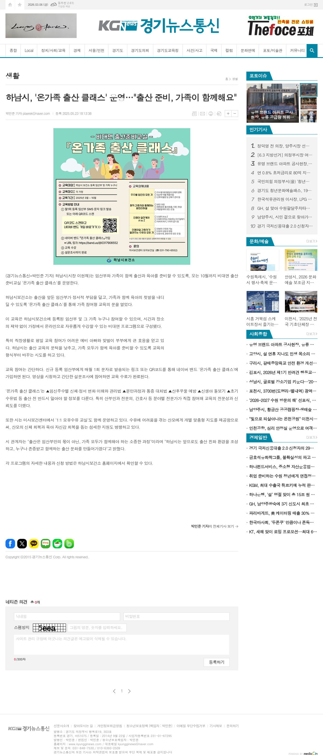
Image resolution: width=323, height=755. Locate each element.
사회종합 (258, 334)
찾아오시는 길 (83, 726)
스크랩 (219, 113)
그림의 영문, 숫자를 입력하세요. (96, 627)
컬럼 (228, 50)
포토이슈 (258, 75)
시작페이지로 (10, 5)
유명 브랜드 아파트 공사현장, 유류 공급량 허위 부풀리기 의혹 (285, 163)
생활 (235, 79)
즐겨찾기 (19, 5)
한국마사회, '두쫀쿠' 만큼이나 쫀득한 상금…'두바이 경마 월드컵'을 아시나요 (283, 522)
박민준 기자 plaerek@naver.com (27, 113)
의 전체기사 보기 (212, 526)
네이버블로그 (45, 543)
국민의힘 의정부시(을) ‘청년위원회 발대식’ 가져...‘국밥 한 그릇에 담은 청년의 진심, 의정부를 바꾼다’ (285, 181)
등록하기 (216, 662)
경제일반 (258, 437)
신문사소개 (61, 726)
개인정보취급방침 (109, 726)
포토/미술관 (272, 50)
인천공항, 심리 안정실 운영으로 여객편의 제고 (283, 428)
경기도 (117, 50)
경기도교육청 (168, 50)
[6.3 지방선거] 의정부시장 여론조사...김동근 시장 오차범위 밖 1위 (285, 155)
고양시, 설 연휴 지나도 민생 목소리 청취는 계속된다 (283, 354)
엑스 (22, 543)
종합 (13, 50)
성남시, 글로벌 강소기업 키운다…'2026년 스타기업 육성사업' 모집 (283, 381)
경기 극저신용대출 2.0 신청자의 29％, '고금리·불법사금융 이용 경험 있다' (285, 226)
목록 (194, 113)
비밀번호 (132, 616)
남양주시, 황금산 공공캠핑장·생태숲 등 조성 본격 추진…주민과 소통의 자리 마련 (283, 409)
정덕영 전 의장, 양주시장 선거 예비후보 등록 (285, 146)
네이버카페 (57, 543)
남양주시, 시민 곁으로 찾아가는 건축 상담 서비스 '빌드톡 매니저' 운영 (285, 217)
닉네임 (21, 616)
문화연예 (248, 50)
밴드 (69, 543)
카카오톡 (34, 543)
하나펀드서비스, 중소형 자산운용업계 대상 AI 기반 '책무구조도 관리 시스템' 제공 (283, 466)
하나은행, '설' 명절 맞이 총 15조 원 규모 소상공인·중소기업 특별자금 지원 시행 (283, 494)
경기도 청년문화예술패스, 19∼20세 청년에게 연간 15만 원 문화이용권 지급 (285, 190)
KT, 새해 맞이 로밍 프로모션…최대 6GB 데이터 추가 (283, 531)
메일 (202, 113)
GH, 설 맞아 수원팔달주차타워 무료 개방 (285, 208)
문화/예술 (259, 241)
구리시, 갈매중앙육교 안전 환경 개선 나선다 (283, 363)
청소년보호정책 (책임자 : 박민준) (149, 726)
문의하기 (232, 726)
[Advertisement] (204, 328)
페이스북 (10, 543)
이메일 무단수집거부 (191, 726)
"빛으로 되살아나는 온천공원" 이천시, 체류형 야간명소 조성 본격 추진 (283, 419)
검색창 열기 (312, 50)
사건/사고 (195, 50)
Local (29, 50)
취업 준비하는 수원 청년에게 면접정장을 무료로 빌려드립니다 (283, 476)
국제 (213, 50)
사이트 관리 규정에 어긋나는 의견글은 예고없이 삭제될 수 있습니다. (71, 639)
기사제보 (216, 726)
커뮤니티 (297, 50)
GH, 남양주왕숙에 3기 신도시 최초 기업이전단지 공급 (283, 504)
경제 (76, 50)
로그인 (308, 4)
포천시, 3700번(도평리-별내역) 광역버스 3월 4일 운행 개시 (283, 391)
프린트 (211, 113)
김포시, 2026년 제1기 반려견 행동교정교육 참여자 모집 (283, 372)
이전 (114, 691)
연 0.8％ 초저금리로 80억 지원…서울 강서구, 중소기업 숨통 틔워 (285, 172)
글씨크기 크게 (228, 113)
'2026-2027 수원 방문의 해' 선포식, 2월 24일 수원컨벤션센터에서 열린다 (283, 400)
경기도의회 (140, 50)
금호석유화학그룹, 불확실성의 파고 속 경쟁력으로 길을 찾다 (283, 457)
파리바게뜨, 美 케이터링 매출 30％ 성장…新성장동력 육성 (283, 513)
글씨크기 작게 (234, 113)
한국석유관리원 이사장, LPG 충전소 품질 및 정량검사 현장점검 (285, 199)
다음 (129, 691)
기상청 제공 (64, 6)
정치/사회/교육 (53, 50)
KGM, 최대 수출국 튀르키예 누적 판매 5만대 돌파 (283, 485)
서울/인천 (97, 50)
